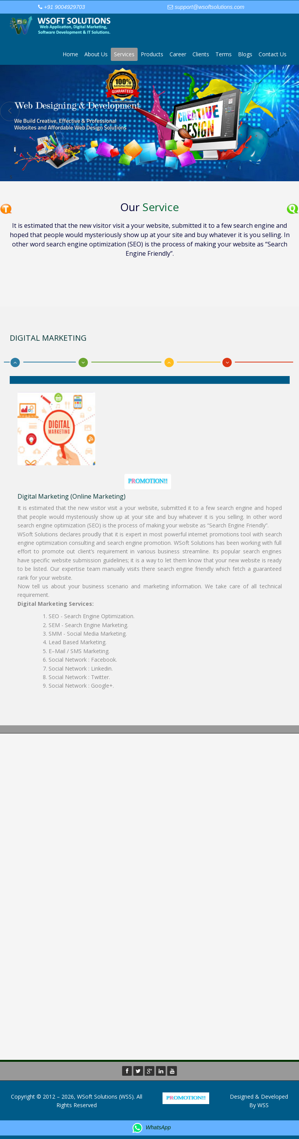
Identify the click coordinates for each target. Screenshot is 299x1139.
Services (124, 54)
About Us (96, 54)
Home (70, 54)
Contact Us (273, 54)
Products (152, 54)
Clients (200, 54)
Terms (223, 54)
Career (178, 54)
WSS (263, 1105)
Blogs (245, 54)
